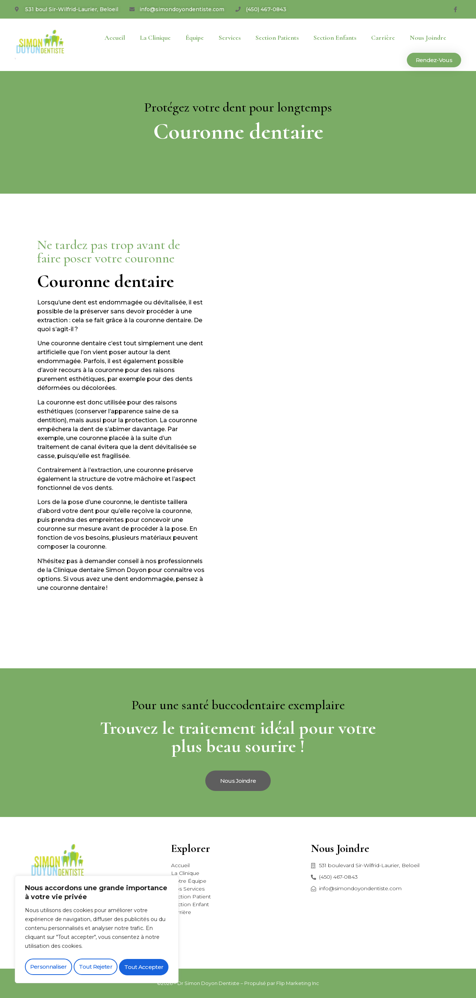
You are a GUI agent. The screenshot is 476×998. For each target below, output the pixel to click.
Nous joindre (428, 37)
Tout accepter (144, 966)
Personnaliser (48, 966)
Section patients (277, 37)
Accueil (114, 37)
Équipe (195, 37)
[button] (434, 60)
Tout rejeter (95, 966)
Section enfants (334, 37)
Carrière (383, 37)
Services (230, 37)
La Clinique (155, 37)
